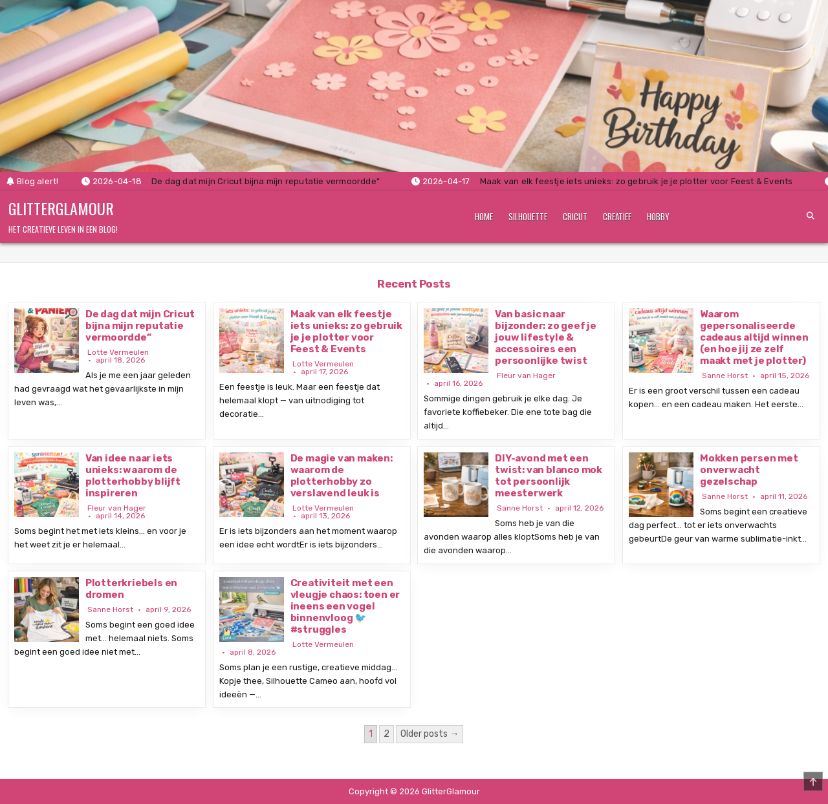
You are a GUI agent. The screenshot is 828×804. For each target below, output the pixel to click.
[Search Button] (810, 215)
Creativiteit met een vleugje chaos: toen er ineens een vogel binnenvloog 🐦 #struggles (345, 606)
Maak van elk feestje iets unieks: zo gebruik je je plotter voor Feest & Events (346, 331)
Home (484, 216)
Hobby (658, 216)
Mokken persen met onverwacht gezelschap (749, 469)
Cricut (575, 216)
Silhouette (527, 216)
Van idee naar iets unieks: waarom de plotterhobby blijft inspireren (132, 475)
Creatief (617, 216)
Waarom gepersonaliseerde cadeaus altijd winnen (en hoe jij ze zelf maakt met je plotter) (754, 337)
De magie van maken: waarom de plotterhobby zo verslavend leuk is (341, 475)
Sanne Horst (725, 375)
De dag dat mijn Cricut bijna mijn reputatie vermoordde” (140, 325)
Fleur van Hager (526, 375)
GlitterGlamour (61, 208)
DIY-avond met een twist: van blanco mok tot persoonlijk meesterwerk (548, 475)
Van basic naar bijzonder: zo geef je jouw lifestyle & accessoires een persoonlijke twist (545, 337)
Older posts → (429, 733)
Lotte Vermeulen (118, 352)
